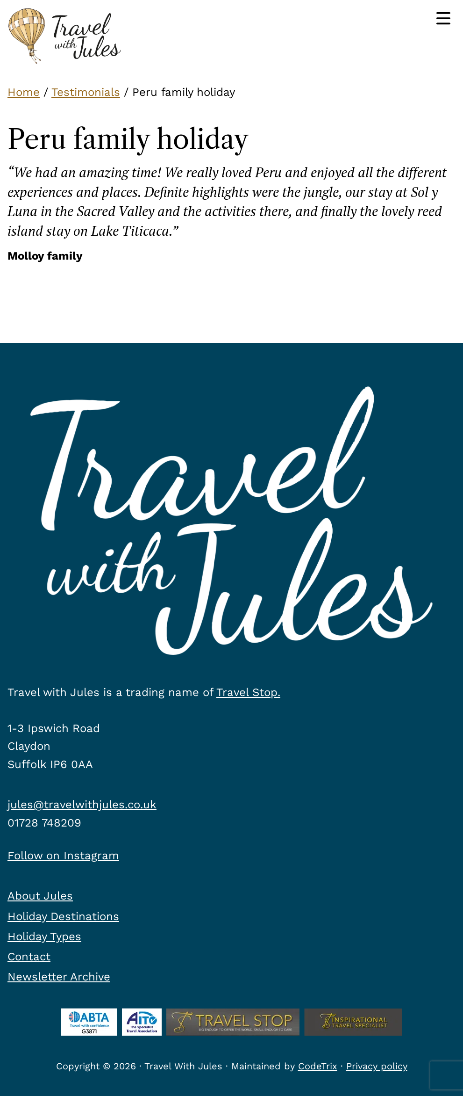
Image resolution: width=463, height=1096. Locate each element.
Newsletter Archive (58, 976)
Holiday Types (44, 936)
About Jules (40, 895)
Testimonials (85, 92)
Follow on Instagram (63, 855)
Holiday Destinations (63, 916)
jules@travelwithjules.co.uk (82, 804)
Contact (28, 956)
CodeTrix (317, 1066)
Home (23, 92)
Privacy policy (376, 1066)
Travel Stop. (248, 692)
